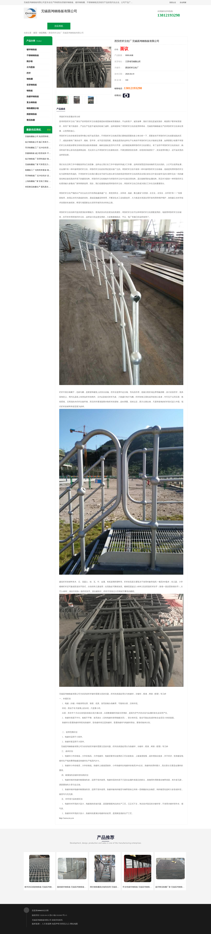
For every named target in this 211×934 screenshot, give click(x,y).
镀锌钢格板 (32, 49)
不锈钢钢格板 (33, 55)
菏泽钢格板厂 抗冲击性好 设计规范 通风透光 (38, 176)
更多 (49, 130)
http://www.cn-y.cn (66, 818)
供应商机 (58, 26)
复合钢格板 (32, 102)
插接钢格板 (32, 114)
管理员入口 (65, 924)
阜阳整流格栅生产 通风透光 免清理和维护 (38, 187)
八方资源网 (46, 924)
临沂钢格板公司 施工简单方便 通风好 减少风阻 (38, 142)
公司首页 (35, 26)
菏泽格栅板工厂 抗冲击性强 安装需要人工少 (38, 148)
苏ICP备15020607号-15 (58, 915)
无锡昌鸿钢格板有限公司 (41, 920)
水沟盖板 (31, 67)
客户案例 (152, 26)
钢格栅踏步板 (33, 108)
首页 (35, 33)
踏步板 (30, 61)
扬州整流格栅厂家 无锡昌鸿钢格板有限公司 (173, 887)
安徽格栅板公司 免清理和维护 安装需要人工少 (38, 136)
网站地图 (74, 924)
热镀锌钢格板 (33, 96)
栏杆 (29, 73)
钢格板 (30, 91)
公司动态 (128, 26)
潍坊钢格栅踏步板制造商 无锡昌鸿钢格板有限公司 (111, 887)
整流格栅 (31, 120)
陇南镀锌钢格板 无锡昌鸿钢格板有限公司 (74, 887)
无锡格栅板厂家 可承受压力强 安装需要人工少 (38, 164)
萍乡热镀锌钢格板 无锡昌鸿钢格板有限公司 (141, 887)
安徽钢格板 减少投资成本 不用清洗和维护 (38, 153)
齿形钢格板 (32, 85)
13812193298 (133, 88)
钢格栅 (30, 79)
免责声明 (56, 924)
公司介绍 (105, 26)
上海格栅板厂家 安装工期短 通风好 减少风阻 (38, 181)
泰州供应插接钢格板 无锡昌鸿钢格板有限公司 (43, 887)
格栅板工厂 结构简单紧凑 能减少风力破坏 (38, 170)
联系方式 (175, 26)
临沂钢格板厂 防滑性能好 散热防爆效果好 (38, 159)
